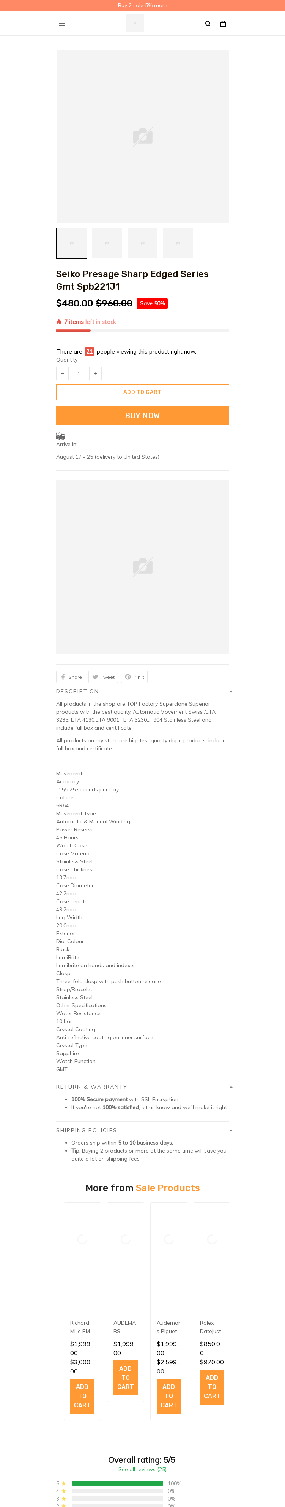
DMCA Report (123, 1472)
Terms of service (76, 1315)
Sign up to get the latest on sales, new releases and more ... (131, 1426)
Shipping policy (75, 1304)
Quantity (66, 319)
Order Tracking (74, 1389)
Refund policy (73, 1327)
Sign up (209, 1441)
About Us (67, 1365)
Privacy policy (73, 1292)
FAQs (62, 1377)
